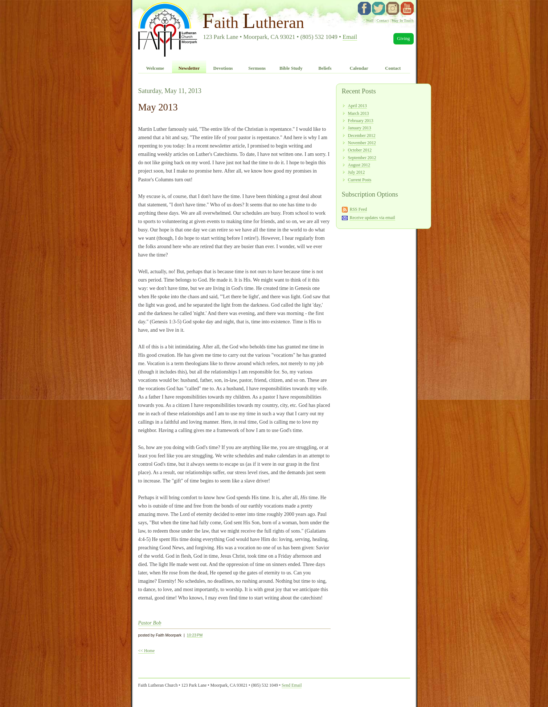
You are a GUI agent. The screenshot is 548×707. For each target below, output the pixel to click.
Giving (403, 38)
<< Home (146, 650)
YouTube (407, 8)
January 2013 (359, 127)
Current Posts (360, 179)
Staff (370, 20)
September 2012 (362, 157)
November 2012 (362, 142)
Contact (382, 20)
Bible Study (291, 68)
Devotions (223, 68)
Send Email (292, 685)
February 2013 (360, 120)
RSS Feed (358, 209)
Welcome (155, 68)
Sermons (257, 68)
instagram (392, 8)
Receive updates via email (372, 217)
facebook (364, 8)
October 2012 (360, 150)
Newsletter (189, 68)
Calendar (358, 68)
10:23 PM (195, 635)
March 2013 (358, 113)
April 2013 (357, 105)
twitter (378, 8)
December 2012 (362, 135)
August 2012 (359, 164)
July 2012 (356, 172)
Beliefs (324, 68)
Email (350, 36)
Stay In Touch (403, 20)
